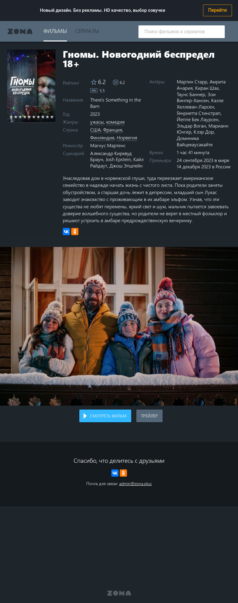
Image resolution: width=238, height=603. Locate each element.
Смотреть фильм (108, 416)
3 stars (20, 116)
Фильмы (55, 30)
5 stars (29, 116)
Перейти (217, 10)
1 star (11, 116)
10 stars (52, 116)
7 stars (38, 116)
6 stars (34, 116)
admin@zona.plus (135, 483)
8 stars (43, 116)
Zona (20, 31)
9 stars (47, 116)
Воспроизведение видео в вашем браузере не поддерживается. (119, 326)
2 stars (16, 116)
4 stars (25, 116)
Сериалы (87, 30)
